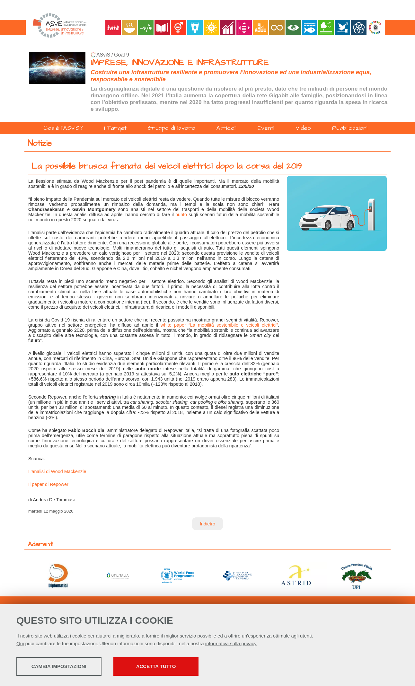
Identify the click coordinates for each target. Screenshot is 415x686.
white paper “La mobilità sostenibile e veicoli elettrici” (219, 325)
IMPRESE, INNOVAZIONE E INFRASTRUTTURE (180, 63)
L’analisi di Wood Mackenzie (57, 471)
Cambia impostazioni (67, 667)
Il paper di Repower (48, 484)
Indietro (207, 523)
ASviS (103, 54)
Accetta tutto (183, 667)
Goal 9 (121, 54)
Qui (20, 644)
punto (181, 214)
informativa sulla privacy (231, 644)
